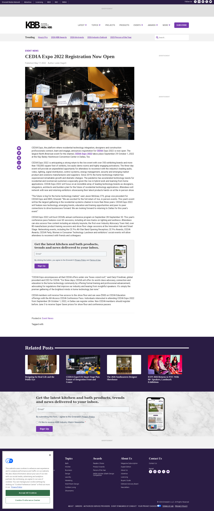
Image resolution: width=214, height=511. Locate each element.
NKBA (64, 2)
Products (124, 25)
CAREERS (78, 506)
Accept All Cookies (28, 493)
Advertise (27, 2)
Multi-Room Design (72, 484)
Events (137, 25)
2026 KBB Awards (59, 37)
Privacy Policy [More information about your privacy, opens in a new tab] (16, 487)
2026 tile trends (77, 37)
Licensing (39, 2)
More (165, 25)
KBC (56, 2)
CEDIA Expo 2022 (83, 154)
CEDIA (100, 150)
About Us (124, 470)
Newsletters (125, 487)
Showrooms (69, 491)
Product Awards (99, 467)
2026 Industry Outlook (97, 37)
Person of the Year (99, 470)
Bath (67, 463)
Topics (95, 25)
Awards (152, 25)
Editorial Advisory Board (129, 484)
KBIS (49, 2)
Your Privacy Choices (147, 506)
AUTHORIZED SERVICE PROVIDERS (97, 506)
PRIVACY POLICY (181, 506)
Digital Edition (126, 467)
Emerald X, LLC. (168, 502)
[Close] (50, 455)
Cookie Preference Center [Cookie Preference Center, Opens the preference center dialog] (27, 500)
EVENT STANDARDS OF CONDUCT (124, 506)
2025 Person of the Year (121, 37)
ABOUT (71, 506)
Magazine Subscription (129, 463)
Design (67, 474)
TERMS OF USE (168, 506)
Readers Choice (98, 463)
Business (68, 470)
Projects (110, 25)
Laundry (68, 477)
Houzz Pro (43, 37)
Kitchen (68, 467)
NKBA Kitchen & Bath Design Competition (103, 474)
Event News (31, 51)
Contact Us (153, 463)
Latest (81, 25)
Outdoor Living (70, 487)
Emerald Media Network (11, 2)
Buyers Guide (126, 480)
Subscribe (181, 25)
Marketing (68, 480)
